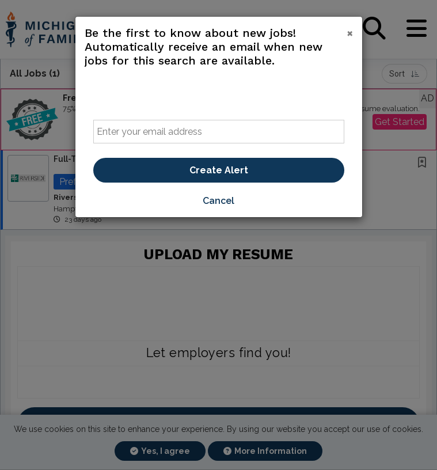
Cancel (218, 200)
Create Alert (218, 170)
